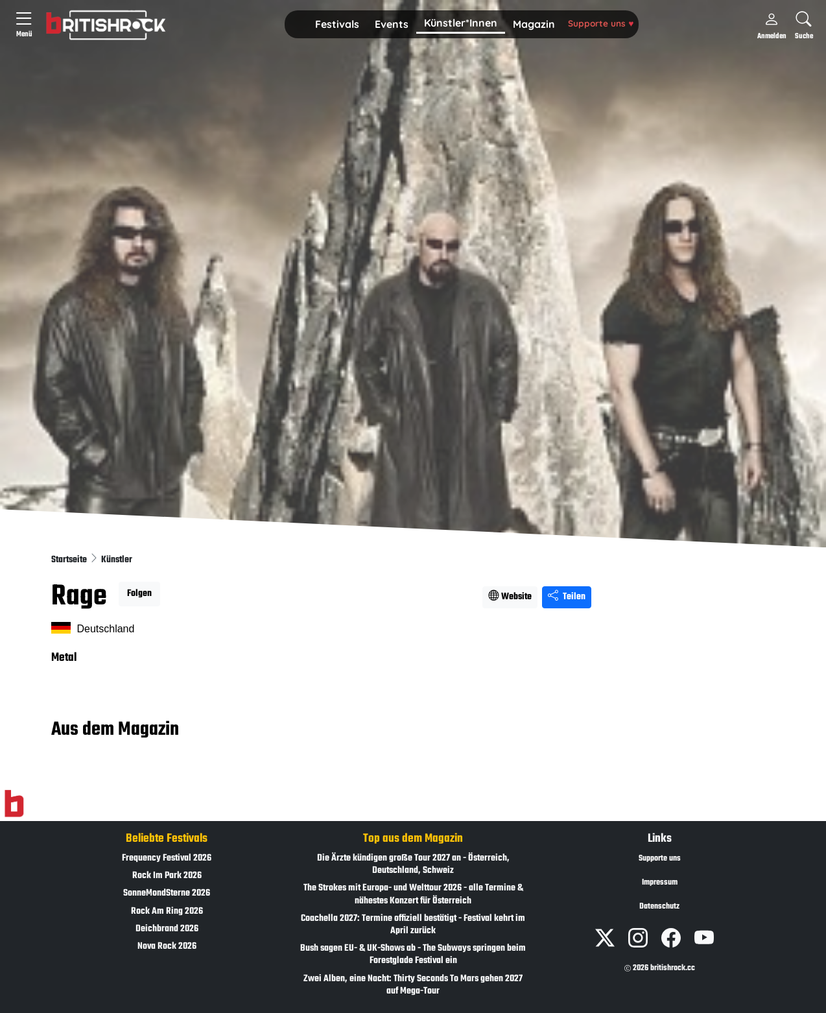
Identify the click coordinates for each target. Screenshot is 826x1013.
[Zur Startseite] (14, 804)
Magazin (534, 24)
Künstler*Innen (460, 22)
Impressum (660, 882)
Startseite (70, 560)
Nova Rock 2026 (166, 946)
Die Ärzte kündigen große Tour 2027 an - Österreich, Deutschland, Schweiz (413, 864)
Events (391, 24)
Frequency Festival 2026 (166, 858)
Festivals (337, 24)
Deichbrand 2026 (167, 929)
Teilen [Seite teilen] (566, 597)
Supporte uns (600, 23)
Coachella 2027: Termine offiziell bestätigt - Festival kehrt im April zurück (413, 924)
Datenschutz (659, 906)
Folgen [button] (139, 593)
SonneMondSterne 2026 (166, 893)
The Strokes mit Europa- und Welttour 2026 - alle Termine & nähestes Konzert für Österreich (413, 894)
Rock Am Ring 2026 (167, 911)
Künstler (116, 560)
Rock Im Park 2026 (167, 875)
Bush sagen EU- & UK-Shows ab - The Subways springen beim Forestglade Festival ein (413, 954)
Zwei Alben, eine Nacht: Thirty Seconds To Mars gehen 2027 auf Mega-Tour (413, 985)
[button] (337, 24)
